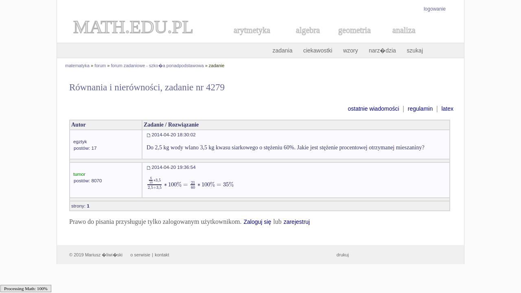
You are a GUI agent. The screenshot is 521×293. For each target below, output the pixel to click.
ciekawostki (318, 50)
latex (447, 108)
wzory (350, 50)
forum (100, 65)
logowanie (435, 9)
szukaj (415, 50)
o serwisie (140, 254)
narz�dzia (382, 50)
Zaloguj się (257, 222)
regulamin (420, 108)
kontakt (162, 254)
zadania (282, 50)
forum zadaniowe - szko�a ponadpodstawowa (157, 65)
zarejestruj (297, 222)
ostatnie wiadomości (373, 108)
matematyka (77, 65)
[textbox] (190, 184)
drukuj (343, 254)
